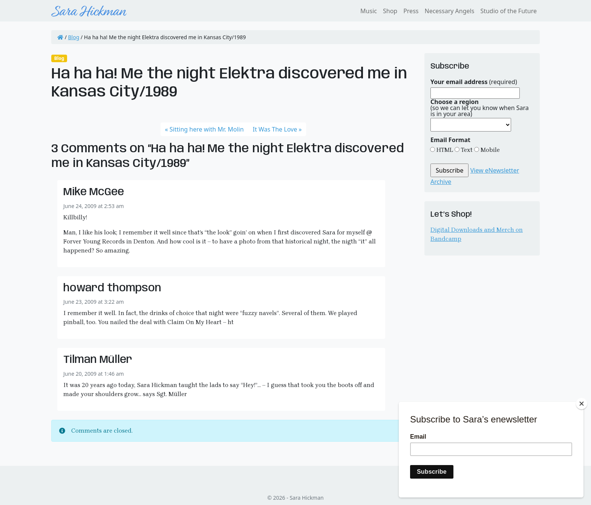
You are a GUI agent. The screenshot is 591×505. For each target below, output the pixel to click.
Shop (390, 11)
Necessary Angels (449, 11)
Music (368, 11)
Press (410, 11)
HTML (444, 149)
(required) (473, 82)
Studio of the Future (508, 11)
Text (466, 149)
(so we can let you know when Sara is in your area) (479, 108)
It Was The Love (275, 129)
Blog (74, 37)
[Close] (581, 403)
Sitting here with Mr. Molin (207, 129)
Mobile (489, 149)
